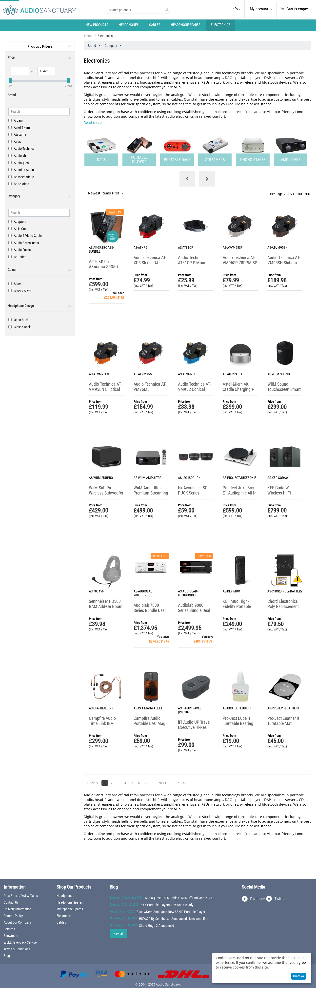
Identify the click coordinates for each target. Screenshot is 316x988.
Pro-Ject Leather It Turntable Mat (283, 721)
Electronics (220, 25)
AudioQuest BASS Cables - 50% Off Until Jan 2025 (178, 898)
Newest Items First (106, 193)
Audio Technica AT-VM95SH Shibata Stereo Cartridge (283, 262)
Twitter (276, 899)
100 (299, 193)
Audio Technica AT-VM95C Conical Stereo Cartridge (194, 389)
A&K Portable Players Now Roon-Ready (166, 905)
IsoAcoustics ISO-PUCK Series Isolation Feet (193, 493)
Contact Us (11, 902)
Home (88, 36)
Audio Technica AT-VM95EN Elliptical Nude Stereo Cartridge (105, 391)
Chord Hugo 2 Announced (156, 926)
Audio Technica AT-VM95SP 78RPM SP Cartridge (240, 262)
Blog (7, 956)
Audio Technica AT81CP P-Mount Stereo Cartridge (193, 262)
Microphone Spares (70, 909)
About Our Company (17, 922)
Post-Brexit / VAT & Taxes (21, 896)
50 (292, 193)
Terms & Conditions (17, 949)
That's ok (298, 976)
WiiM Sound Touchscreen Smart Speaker (284, 389)
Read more (93, 122)
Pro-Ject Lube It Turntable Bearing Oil (238, 723)
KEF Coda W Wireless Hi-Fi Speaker (279, 493)
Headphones (128, 25)
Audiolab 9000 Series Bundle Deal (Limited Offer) (194, 610)
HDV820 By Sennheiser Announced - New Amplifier (173, 919)
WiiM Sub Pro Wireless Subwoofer (106, 490)
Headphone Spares (185, 25)
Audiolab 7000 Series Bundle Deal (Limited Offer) (150, 610)
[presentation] (187, 179)
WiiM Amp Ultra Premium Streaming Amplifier (151, 493)
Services (9, 929)
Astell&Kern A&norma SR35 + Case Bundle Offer (104, 266)
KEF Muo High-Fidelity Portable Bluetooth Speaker (238, 606)
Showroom (11, 936)
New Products (97, 25)
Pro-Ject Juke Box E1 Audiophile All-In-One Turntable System (240, 495)
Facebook (253, 899)
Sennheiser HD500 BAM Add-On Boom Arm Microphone (105, 606)
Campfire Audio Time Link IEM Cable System (102, 723)
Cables (154, 25)
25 (286, 193)
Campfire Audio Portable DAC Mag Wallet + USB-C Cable (149, 726)
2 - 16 (184, 783)
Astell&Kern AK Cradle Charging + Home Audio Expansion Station (238, 391)
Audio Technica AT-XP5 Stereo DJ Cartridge (150, 262)
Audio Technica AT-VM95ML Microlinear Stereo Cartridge (150, 391)
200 (307, 193)
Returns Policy (13, 916)
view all (118, 933)
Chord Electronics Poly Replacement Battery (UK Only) (283, 606)
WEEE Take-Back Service (20, 942)
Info (235, 9)
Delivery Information (17, 909)
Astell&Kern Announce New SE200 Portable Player (171, 912)
